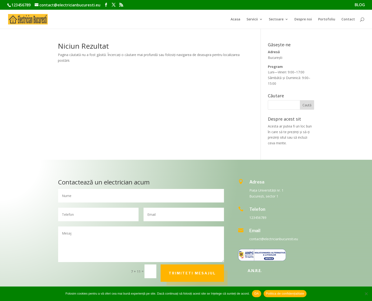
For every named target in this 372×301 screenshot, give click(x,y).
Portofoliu (326, 19)
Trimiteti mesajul (192, 273)
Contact (348, 19)
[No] (366, 293)
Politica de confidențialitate (285, 293)
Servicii (252, 19)
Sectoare (276, 19)
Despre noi (303, 19)
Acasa (235, 19)
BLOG (360, 5)
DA (256, 293)
